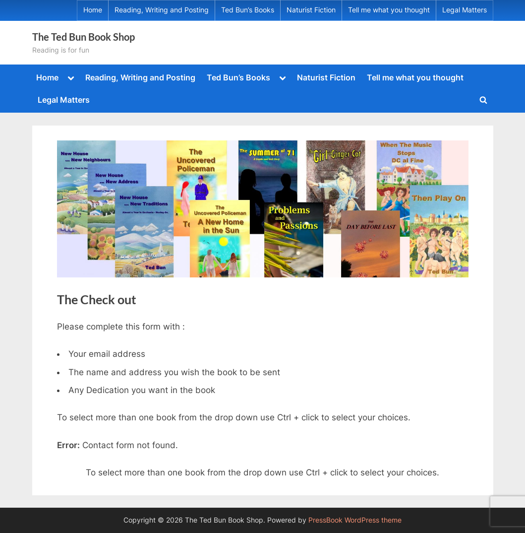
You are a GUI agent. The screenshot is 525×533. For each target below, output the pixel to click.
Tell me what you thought (389, 10)
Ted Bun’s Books (247, 10)
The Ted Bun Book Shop (83, 37)
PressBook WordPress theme (355, 520)
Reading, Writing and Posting (162, 10)
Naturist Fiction (311, 10)
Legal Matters (464, 10)
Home (92, 10)
